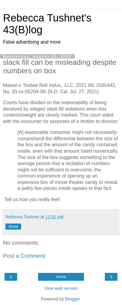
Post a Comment (24, 256)
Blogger (72, 299)
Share (13, 226)
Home (61, 277)
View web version (61, 288)
